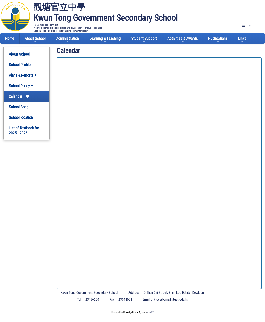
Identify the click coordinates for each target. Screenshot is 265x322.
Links (242, 39)
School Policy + (21, 86)
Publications (218, 39)
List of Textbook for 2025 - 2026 (24, 130)
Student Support (144, 39)
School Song (18, 107)
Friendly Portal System (135, 312)
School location (21, 117)
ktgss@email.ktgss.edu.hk (171, 299)
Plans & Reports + (22, 75)
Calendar (15, 96)
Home (9, 38)
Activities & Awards (182, 39)
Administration (67, 39)
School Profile (20, 64)
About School (35, 39)
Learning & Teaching (105, 39)
